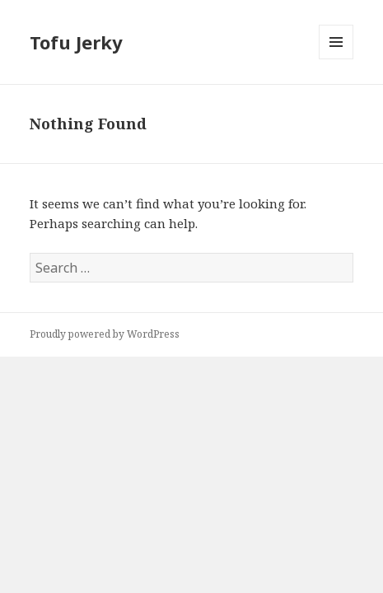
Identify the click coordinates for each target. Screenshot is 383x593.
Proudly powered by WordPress (105, 334)
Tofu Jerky (76, 42)
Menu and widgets (336, 58)
